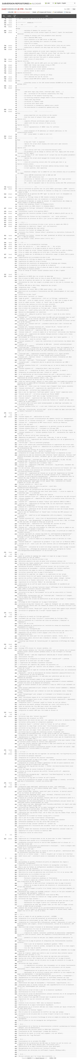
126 (16, 282)
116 (16, 261)
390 (16, 948)
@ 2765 (20, 9)
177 (16, 413)
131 (16, 294)
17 (16, 51)
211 (16, 498)
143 (16, 320)
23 (16, 63)
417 (16, 1012)
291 (16, 704)
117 (16, 263)
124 (16, 278)
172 (16, 398)
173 (16, 400)
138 (16, 308)
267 (16, 641)
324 (16, 783)
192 (16, 444)
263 (16, 631)
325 (16, 785)
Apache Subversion (40, 1058)
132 (16, 296)
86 (16, 194)
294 (16, 710)
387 (16, 941)
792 (5, 187)
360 (16, 872)
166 (16, 386)
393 (16, 956)
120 (16, 270)
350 (16, 849)
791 (5, 26)
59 (16, 136)
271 (16, 650)
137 (16, 306)
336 (16, 818)
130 (16, 291)
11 (16, 39)
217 (16, 515)
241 (16, 576)
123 (16, 276)
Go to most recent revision (23, 12)
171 (16, 396)
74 (16, 168)
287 (16, 694)
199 (16, 465)
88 (16, 199)
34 (16, 86)
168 (16, 390)
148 (16, 334)
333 (16, 810)
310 (16, 746)
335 (16, 816)
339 (16, 823)
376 (16, 912)
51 (16, 119)
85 (16, 190)
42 (16, 101)
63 (16, 144)
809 (5, 30)
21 (16, 59)
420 (16, 1020)
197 (16, 459)
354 (16, 858)
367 (16, 888)
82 (16, 185)
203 (16, 476)
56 (16, 129)
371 (16, 898)
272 (16, 655)
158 (16, 365)
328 (16, 794)
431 (16, 1043)
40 (16, 97)
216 (16, 512)
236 (16, 566)
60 (16, 138)
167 (16, 388)
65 (16, 148)
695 (5, 86)
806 (5, 47)
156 (16, 360)
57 (16, 131)
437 (5, 222)
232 (16, 556)
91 (16, 206)
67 (16, 152)
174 (16, 403)
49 (16, 115)
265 (5, 22)
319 (16, 769)
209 (16, 494)
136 (16, 304)
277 (16, 664)
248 (16, 592)
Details (34, 12)
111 (16, 250)
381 (16, 922)
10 (16, 37)
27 (16, 71)
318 (16, 766)
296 (16, 714)
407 (16, 990)
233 (16, 559)
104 (16, 235)
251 (16, 602)
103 (16, 232)
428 (16, 1037)
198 (16, 463)
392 (16, 953)
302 (16, 726)
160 (16, 370)
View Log (68, 12)
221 (16, 525)
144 (16, 323)
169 (16, 392)
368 (16, 891)
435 (16, 1052)
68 (16, 155)
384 (16, 931)
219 (16, 520)
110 (16, 248)
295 (16, 712)
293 (16, 708)
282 (16, 679)
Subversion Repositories (15, 3)
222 (16, 527)
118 (16, 265)
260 (16, 623)
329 (16, 798)
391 (16, 950)
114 (16, 257)
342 (16, 830)
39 (16, 95)
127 (16, 285)
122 (16, 274)
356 (16, 862)
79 (16, 179)
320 (16, 771)
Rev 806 (11, 12)
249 (16, 595)
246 (16, 587)
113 (16, 254)
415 (16, 1007)
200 (16, 468)
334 (16, 812)
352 (16, 854)
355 (16, 860)
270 (16, 648)
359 (16, 870)
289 (16, 699)
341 (16, 829)
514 (5, 189)
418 (16, 1014)
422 (16, 1024)
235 (16, 563)
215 (16, 509)
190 (16, 439)
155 (16, 357)
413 (16, 1003)
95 (16, 216)
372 (16, 900)
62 (16, 142)
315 (16, 757)
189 (16, 437)
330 (16, 801)
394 (5, 242)
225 (16, 538)
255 (16, 612)
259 (16, 620)
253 (16, 608)
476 (5, 211)
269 (16, 646)
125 (16, 280)
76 (16, 172)
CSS (55, 1058)
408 (16, 992)
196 (16, 455)
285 (16, 688)
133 (16, 298)
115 (16, 259)
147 (16, 332)
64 (16, 146)
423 (16, 1026)
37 (16, 92)
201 (16, 470)
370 (16, 897)
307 (16, 737)
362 (16, 876)
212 (16, 501)
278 (16, 666)
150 (16, 339)
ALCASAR (36, 3)
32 (16, 81)
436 (16, 1054)
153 (16, 347)
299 (16, 720)
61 (16, 140)
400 (16, 972)
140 (16, 312)
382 (16, 927)
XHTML (51, 1058)
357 (16, 865)
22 (16, 61)
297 (16, 716)
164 (16, 379)
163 (16, 376)
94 (16, 213)
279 (16, 670)
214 (16, 507)
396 (16, 963)
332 (16, 807)
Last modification (58, 12)
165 (16, 381)
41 (16, 99)
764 (5, 24)
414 (16, 1005)
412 (16, 1001)
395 (16, 960)
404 (16, 983)
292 (16, 706)
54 (16, 125)
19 (16, 55)
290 (16, 702)
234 (16, 561)
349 (16, 846)
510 (5, 194)
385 (16, 933)
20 (16, 57)
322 (16, 777)
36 (16, 90)
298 (16, 718)
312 (16, 752)
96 (16, 218)
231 (5, 274)
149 (16, 337)
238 (16, 570)
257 (16, 616)
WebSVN (29, 1058)
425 (16, 1031)
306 (16, 735)
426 (16, 1033)
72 (16, 164)
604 (5, 136)
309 (16, 743)
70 (16, 160)
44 (16, 105)
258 (16, 618)
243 (16, 580)
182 (16, 422)
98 (16, 222)
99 (16, 224)
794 (5, 45)
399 (16, 970)
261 (16, 625)
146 (16, 330)
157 (16, 362)
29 (16, 75)
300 (16, 722)
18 (16, 53)
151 (16, 341)
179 (16, 416)
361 (16, 874)
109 (16, 246)
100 (16, 226)
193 (16, 446)
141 (16, 314)
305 (16, 732)
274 (16, 659)
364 (16, 880)
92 (16, 208)
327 (5, 254)
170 (16, 394)
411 (16, 999)
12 (16, 41)
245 (16, 584)
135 (16, 302)
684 (5, 109)
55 (16, 127)
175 (16, 406)
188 (16, 435)
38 (16, 93)
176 (16, 409)
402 (16, 977)
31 (16, 79)
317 (16, 763)
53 (16, 123)
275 (16, 660)
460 (5, 224)
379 (16, 918)
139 (16, 310)
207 (16, 489)
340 (16, 825)
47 (16, 111)
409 (16, 994)
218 (16, 518)
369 (16, 895)
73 (16, 166)
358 (16, 867)
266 (16, 638)
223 (16, 530)
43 (16, 103)
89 (16, 201)
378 (16, 916)
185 (16, 428)
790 (5, 32)
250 (16, 599)
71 (16, 162)
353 (16, 856)
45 (16, 107)
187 (16, 432)
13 (16, 43)
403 (16, 979)
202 (16, 473)
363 (16, 878)
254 (16, 610)
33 (16, 82)
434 (16, 1050)
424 (5, 244)
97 (16, 220)
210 (16, 496)
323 (5, 248)
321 (16, 774)
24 (16, 65)
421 (16, 1022)
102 (16, 230)
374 (16, 904)
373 (16, 902)
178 (16, 415)
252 (16, 604)
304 (16, 730)
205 (16, 484)
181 (16, 420)
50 (16, 117)
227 (16, 544)
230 (16, 552)
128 (16, 287)
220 (16, 523)
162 (16, 374)
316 (16, 759)
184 (16, 426)
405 (16, 985)
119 (16, 267)
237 (16, 568)
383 (16, 929)
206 (16, 486)
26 (16, 69)
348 (16, 842)
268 (16, 644)
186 (16, 430)
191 (16, 442)
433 (16, 1048)
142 (16, 317)
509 (5, 197)
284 (16, 684)
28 (16, 73)
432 (16, 1046)
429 (16, 1039)
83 (16, 187)
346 (16, 838)
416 (16, 1010)
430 (16, 1041)
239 (16, 572)
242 (16, 578)
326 (16, 786)
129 (16, 289)
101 (16, 228)
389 (16, 946)
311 (16, 750)
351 (16, 851)
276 (16, 662)
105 (16, 238)
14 (16, 45)
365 (16, 883)
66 (16, 150)
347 (16, 840)
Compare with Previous (45, 12)
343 (16, 832)
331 (16, 804)
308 (16, 740)
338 (16, 821)
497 (5, 208)
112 (16, 252)
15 (16, 47)
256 (5, 20)
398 (16, 967)
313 (16, 754)
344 (16, 834)
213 (16, 503)
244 (16, 582)
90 (16, 204)
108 (16, 244)
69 (5, 19)
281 (16, 676)
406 (16, 988)
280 (16, 673)
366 (16, 885)
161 (16, 372)
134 (16, 300)
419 (16, 1017)
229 (16, 549)
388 (16, 944)
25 (16, 67)
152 (16, 344)
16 (16, 49)
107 (16, 242)
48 (16, 113)
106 (16, 240)
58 (16, 134)
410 (16, 997)
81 (16, 183)
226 (16, 542)
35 (16, 88)
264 (16, 632)
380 (16, 920)
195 (16, 453)
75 (16, 170)
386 (16, 937)
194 (16, 450)
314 (16, 756)
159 (16, 368)
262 (16, 629)
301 (16, 724)
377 (16, 914)
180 (16, 418)
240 (16, 574)
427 (16, 1035)
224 (16, 534)
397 (16, 965)
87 (16, 197)
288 (16, 697)
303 (16, 728)
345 (16, 836)
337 (16, 819)
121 (16, 272)
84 (16, 189)
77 (16, 175)
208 (16, 491)
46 (16, 109)
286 (16, 691)
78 (16, 177)
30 (16, 77)
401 (16, 975)
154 (16, 354)
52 (16, 121)
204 (16, 479)
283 (16, 681)
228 (16, 547)
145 (16, 327)
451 (5, 235)
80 (16, 181)
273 (16, 657)
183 (16, 424)
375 (16, 908)
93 (16, 211)
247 (16, 590)
